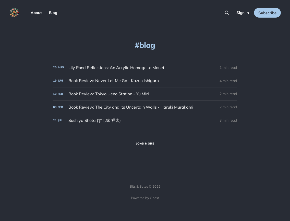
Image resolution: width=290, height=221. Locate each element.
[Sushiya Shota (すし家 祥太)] (145, 120)
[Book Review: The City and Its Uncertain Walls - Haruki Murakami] (145, 107)
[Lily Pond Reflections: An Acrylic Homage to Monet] (145, 67)
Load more (145, 143)
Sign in (242, 12)
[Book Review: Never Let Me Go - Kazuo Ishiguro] (145, 80)
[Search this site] (227, 13)
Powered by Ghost (145, 198)
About (36, 12)
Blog (53, 12)
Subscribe (267, 12)
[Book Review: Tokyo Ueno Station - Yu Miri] (145, 93)
